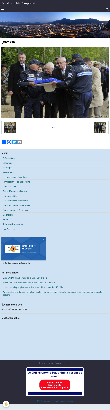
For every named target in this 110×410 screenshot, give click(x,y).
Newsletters (8, 172)
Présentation (9, 158)
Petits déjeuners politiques (15, 191)
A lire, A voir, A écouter (13, 224)
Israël (5, 219)
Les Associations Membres (15, 177)
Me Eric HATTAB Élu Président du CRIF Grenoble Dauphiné (29, 282)
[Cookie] (6, 404)
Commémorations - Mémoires (16, 205)
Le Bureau (7, 163)
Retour (55, 128)
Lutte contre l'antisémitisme (15, 201)
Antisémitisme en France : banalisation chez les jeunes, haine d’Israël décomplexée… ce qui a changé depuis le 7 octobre (53, 293)
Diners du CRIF (9, 186)
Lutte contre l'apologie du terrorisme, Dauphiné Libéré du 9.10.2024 (33, 287)
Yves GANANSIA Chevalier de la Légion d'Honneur (25, 278)
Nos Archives (9, 229)
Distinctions (8, 215)
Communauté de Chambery (15, 210)
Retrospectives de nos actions (16, 182)
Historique (7, 168)
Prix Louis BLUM (10, 196)
